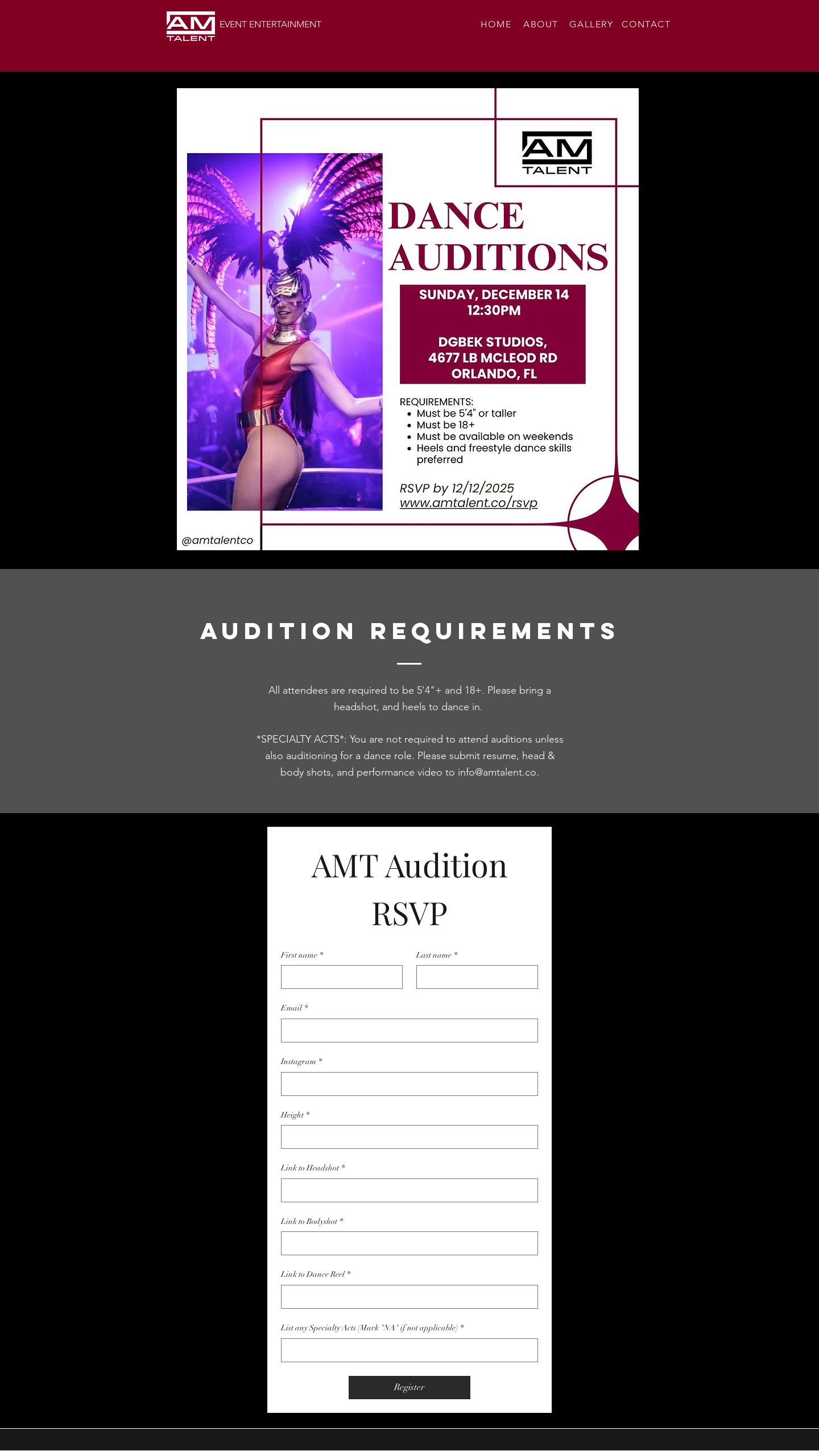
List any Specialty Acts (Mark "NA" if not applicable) (372, 1328)
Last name (436, 955)
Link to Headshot (313, 1168)
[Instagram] (406, 1084)
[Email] (406, 1030)
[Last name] (474, 977)
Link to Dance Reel (315, 1274)
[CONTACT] (647, 24)
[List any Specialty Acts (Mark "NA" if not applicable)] (406, 1350)
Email (294, 1008)
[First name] (338, 977)
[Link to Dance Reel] (406, 1296)
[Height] (406, 1137)
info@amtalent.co (497, 772)
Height (295, 1115)
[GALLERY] (593, 24)
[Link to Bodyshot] (406, 1243)
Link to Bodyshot (312, 1221)
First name (302, 955)
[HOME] (497, 24)
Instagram (301, 1061)
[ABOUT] (542, 24)
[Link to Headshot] (406, 1190)
